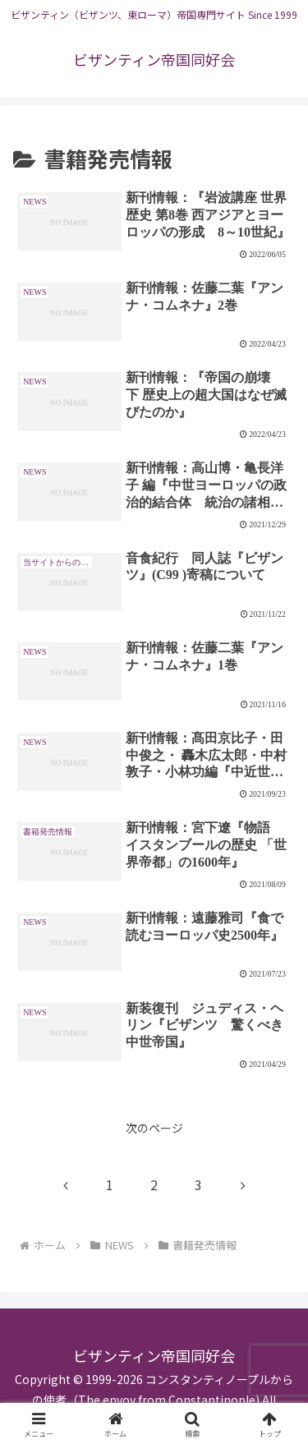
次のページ (154, 1128)
